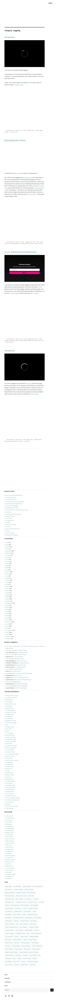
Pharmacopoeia (25, 942)
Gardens (8, 580)
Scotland (25, 955)
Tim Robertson (9, 876)
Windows (8, 638)
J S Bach (36, 930)
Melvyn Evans (9, 861)
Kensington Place (20, 933)
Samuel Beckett (9, 955)
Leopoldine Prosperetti (11, 745)
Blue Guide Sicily (9, 895)
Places (7, 607)
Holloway (16, 921)
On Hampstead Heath (11, 497)
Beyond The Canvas (11, 704)
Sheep (7, 615)
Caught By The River (11, 712)
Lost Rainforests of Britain (12, 754)
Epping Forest (18, 911)
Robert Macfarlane (37, 946)
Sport (7, 617)
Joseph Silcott (28, 930)
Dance (25, 130)
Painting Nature (10, 766)
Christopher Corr (10, 826)
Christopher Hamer (21, 902)
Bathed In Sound (10, 516)
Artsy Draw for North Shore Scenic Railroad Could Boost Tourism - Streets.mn (25, 646)
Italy (17, 924)
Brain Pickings (9, 708)
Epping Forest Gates (11, 720)
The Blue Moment (10, 781)
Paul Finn (8, 864)
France (24, 914)
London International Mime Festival (26, 340)
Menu (50, 3)
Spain (14, 958)
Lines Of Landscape (11, 747)
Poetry (7, 609)
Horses (7, 588)
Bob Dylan (31, 895)
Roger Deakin (18, 949)
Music (31, 242)
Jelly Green (8, 845)
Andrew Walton (27, 886)
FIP (7, 724)
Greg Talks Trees (10, 735)
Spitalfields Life (10, 779)
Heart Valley (9, 518)
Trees (7, 626)
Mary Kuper (8, 939)
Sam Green (8, 777)
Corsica (7, 905)
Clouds (7, 557)
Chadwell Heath (9, 899)
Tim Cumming (9, 964)
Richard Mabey (16, 946)
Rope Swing (27, 949)
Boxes (7, 548)
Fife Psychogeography (11, 722)
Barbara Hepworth (10, 892)
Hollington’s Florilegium (12, 535)
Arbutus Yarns (9, 699)
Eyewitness (8, 914)
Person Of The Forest (11, 524)
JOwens (8, 669)
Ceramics (8, 555)
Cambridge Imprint (10, 710)
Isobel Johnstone (10, 841)
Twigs (7, 628)
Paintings (8, 601)
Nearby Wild (9, 758)
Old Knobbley (9, 762)
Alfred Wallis (8, 886)
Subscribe (7, 978)
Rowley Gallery (36, 949)
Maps (7, 596)
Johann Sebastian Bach (13, 243)
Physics (34, 242)
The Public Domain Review (12, 800)
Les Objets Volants (27, 177)
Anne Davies (9, 820)
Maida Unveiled (10, 756)
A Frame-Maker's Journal (12, 695)
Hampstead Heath (18, 917)
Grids (7, 584)
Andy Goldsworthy (38, 886)
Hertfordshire (8, 921)
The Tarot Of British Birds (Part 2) (14, 495)
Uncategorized (9, 630)
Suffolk (19, 958)
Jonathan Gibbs (9, 849)
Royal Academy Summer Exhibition (29, 952)
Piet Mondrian (35, 942)
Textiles (8, 619)
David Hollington (10, 828)
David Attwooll (15, 905)
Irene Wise (8, 658)
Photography (9, 603)
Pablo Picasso (32, 939)
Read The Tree (9, 772)
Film (7, 567)
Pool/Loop (8, 512)
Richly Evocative (10, 775)
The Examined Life (10, 787)
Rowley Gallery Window (11, 952)
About (6, 985)
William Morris (24, 964)
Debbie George (9, 832)
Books (7, 546)
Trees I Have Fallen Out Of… (13, 528)
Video (32, 130)
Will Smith (32, 964)
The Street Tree (9, 802)
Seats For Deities (10, 533)
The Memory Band (10, 795)
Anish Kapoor (8, 889)
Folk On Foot (9, 729)
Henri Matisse (28, 917)
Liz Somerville (9, 857)
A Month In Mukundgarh (12, 505)
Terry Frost (16, 961)
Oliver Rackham (17, 939)
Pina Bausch (28, 383)
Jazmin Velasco (9, 843)
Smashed (9, 37)
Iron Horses (10, 648)
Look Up (8, 526)
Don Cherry (18, 908)
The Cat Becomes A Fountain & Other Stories (17, 510)
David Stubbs (34, 905)
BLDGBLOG (9, 706)
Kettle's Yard (9, 743)
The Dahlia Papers (10, 785)
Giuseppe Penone (32, 914)
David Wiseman (10, 830)
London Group (24, 936)
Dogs (7, 565)
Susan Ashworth (10, 868)
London (16, 936)
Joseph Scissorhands (11, 741)
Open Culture (17, 173)
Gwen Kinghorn (10, 686)
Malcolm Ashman (10, 859)
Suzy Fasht (8, 872)
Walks (7, 634)
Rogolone (18, 681)
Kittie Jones (9, 853)
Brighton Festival (38, 439)
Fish (7, 569)
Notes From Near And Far (12, 760)
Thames (23, 961)
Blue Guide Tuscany (21, 895)
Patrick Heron (8, 942)
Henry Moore (37, 917)
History (8, 586)
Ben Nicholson (31, 892)
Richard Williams (26, 946)
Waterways (8, 636)
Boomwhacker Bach (15, 140)
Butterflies (8, 553)
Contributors (7, 982)
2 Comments (26, 441)
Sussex (35, 958)
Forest (7, 731)
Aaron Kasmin (9, 816)
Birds (7, 544)
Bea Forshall (9, 701)
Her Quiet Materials (11, 737)
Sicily (39, 955)
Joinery (8, 592)
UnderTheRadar (10, 808)
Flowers (8, 571)
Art (7, 542)
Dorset (25, 908)
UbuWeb (8, 804)
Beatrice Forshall (21, 892)
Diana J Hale (9, 716)
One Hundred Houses (11, 499)
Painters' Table (9, 764)
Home (6, 974)
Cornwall (41, 902)
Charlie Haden (19, 899)
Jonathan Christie (33, 927)
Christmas (36, 899)
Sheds (7, 613)
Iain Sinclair (33, 921)
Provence (7, 946)
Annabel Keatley (10, 818)
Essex (34, 911)
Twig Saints (9, 878)
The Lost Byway (10, 793)
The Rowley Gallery (11, 874)
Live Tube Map (9, 749)
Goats (7, 582)
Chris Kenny (9, 824)
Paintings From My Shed (12, 507)
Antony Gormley (29, 889)
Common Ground (32, 902)
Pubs (7, 611)
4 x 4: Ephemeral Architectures (20, 252)
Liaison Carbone (32, 194)
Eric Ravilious (27, 911)
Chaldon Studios (10, 714)
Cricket (8, 561)
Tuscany (16, 964)
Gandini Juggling (39, 130)
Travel (7, 624)
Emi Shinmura (9, 834)
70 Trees (8, 530)
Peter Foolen (9, 768)
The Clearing (9, 783)
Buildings (8, 551)
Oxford (25, 939)
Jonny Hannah (9, 851)
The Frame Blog (10, 789)
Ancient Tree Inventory (11, 697)
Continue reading (19, 84)
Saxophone (18, 955)
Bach (41, 242)
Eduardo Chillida (32, 908)
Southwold (8, 958)
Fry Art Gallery (9, 733)
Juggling (29, 130)
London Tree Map (10, 752)
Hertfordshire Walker (11, 739)
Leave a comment (14, 131)
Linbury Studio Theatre (14, 340)
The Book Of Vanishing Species (13, 514)
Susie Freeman (9, 870)
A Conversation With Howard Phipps (15, 501)
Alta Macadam (17, 886)
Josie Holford (9, 673)
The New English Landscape (13, 797)
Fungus (8, 578)
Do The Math (9, 718)
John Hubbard (23, 927)
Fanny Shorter (9, 836)
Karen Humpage (9, 933)
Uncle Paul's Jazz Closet (12, 806)
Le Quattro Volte (10, 520)
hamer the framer (10, 130)
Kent (28, 933)
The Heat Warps (10, 791)
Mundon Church (19, 675)
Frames (8, 574)
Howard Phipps (24, 921)
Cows (7, 559)
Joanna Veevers (9, 847)
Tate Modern (8, 961)
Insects (7, 590)
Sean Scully (33, 955)
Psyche (7, 770)
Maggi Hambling (34, 936)
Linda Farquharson (10, 855)
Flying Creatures (10, 727)
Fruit (7, 576)
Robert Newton (9, 866)
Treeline (8, 522)
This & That (9, 622)
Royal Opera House (39, 340)
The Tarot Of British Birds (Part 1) (14, 503)
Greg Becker (8, 917)
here (29, 82)
